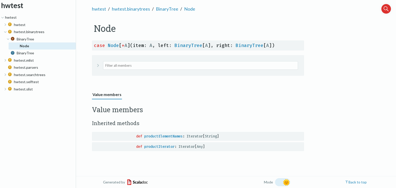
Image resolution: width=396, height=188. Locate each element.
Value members (106, 94)
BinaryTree (167, 9)
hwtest (99, 9)
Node (189, 9)
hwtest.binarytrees (131, 9)
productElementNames (163, 136)
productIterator (159, 146)
